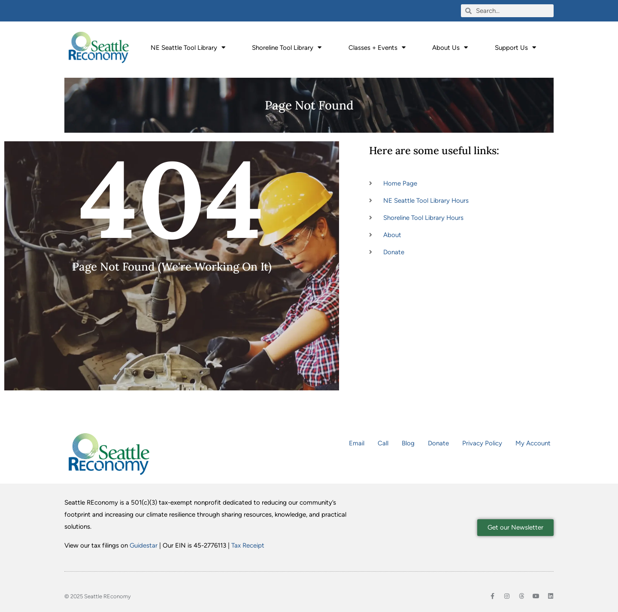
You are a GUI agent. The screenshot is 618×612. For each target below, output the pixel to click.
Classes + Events (377, 47)
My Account (533, 443)
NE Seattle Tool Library (188, 47)
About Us (450, 47)
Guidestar (144, 545)
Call (383, 443)
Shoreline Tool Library (286, 47)
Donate (438, 443)
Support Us (515, 47)
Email (356, 443)
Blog (408, 443)
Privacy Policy (482, 443)
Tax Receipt (247, 545)
